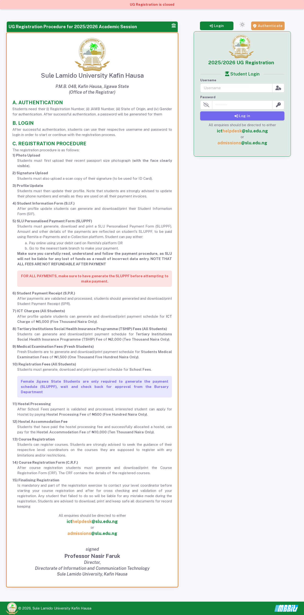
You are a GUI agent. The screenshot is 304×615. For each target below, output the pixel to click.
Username (208, 80)
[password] (242, 104)
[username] (236, 88)
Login (216, 26)
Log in (242, 116)
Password (208, 97)
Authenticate (268, 26)
